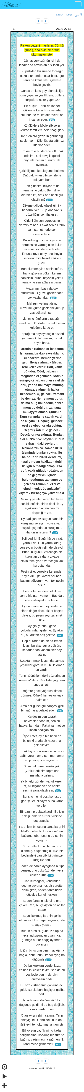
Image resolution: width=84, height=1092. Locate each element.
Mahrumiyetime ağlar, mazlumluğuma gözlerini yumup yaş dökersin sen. (42, 308)
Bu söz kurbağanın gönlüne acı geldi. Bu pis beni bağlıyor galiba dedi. (42, 989)
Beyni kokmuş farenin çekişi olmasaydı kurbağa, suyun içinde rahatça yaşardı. (42, 920)
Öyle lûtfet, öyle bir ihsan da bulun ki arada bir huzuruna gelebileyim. (42, 740)
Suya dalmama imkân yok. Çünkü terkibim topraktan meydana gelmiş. (42, 771)
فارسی (78, 15)
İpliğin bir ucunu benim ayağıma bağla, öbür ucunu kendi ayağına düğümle (42, 955)
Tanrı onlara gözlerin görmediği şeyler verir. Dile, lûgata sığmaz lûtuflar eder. (42, 140)
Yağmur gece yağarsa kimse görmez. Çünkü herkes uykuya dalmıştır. (42, 695)
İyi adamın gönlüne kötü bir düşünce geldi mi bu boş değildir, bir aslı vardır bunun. (42, 1005)
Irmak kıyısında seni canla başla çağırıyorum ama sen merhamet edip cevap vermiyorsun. (42, 756)
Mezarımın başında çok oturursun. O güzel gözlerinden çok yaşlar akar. (42, 293)
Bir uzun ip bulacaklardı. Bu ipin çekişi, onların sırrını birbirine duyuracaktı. (42, 816)
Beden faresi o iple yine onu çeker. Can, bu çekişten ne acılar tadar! (42, 905)
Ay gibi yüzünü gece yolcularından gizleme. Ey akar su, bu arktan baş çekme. (42, 630)
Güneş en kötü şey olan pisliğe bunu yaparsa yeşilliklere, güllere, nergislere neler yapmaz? (42, 95)
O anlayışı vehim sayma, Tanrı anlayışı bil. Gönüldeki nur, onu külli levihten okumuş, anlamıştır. (42, 1020)
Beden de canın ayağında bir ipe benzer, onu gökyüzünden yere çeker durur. (42, 870)
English (59, 14)
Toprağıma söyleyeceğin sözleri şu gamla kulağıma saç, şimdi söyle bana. (42, 338)
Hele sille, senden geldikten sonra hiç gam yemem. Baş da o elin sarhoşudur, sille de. (42, 595)
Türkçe (69, 14)
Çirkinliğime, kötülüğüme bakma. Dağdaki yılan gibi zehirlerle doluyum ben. (42, 175)
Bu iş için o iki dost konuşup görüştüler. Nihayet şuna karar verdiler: (42, 801)
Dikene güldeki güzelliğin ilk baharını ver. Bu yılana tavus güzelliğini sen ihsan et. (42, 210)
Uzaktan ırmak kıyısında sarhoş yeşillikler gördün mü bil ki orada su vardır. (42, 665)
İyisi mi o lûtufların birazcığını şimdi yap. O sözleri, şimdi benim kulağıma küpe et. (42, 323)
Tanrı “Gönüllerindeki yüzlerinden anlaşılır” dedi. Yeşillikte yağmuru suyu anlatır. (42, 680)
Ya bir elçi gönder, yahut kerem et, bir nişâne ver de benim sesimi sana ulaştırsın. (42, 786)
